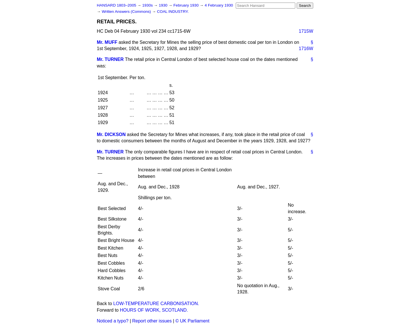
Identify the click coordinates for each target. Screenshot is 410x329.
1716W (306, 48)
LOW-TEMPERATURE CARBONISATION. (156, 303)
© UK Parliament (192, 320)
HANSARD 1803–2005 (116, 5)
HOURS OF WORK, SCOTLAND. (154, 310)
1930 (164, 5)
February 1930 (186, 5)
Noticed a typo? (112, 320)
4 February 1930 (219, 5)
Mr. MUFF (107, 42)
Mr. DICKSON (111, 134)
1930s (148, 5)
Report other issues (152, 320)
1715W (306, 31)
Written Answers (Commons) (127, 11)
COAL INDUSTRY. (173, 11)
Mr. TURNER (110, 59)
